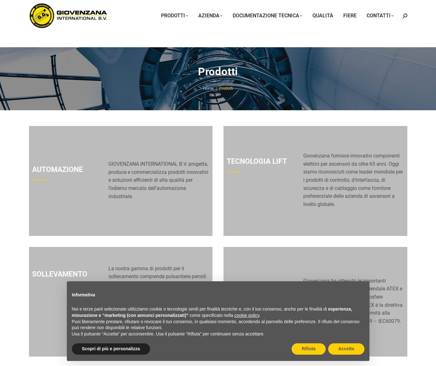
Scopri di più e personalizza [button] (111, 348)
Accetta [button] (346, 348)
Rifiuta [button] (309, 348)
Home (208, 88)
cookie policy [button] (246, 315)
